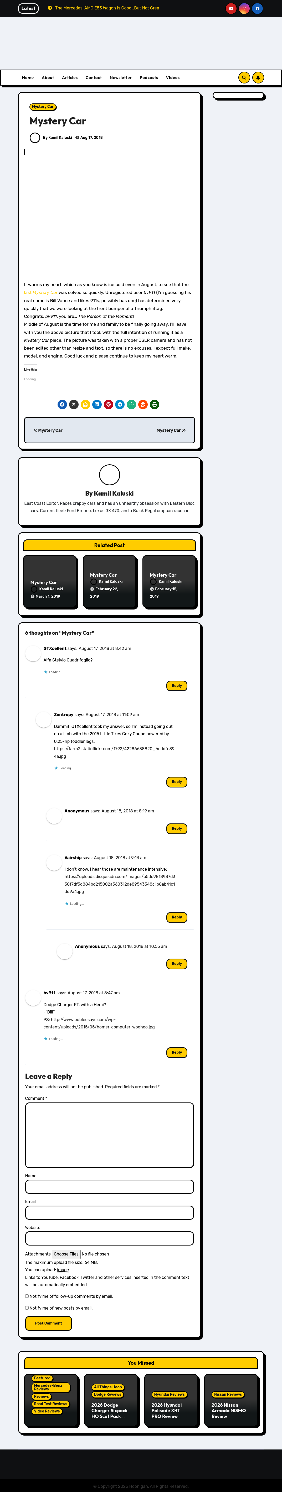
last (41, 292)
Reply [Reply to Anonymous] (177, 827)
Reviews (41, 1395)
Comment (36, 1097)
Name (31, 1174)
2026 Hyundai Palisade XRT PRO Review (167, 1409)
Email (30, 1200)
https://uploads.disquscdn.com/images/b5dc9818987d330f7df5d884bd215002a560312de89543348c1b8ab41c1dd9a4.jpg (120, 883)
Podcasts (149, 77)
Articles (70, 77)
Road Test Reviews (50, 1403)
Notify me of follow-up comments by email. (71, 1295)
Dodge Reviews (107, 1393)
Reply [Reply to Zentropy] (177, 781)
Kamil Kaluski (114, 493)
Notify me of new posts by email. (61, 1307)
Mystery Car (43, 106)
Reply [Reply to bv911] (177, 1051)
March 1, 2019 (48, 597)
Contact (94, 77)
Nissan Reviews (228, 1393)
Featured (42, 1377)
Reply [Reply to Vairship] (177, 916)
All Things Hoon (108, 1386)
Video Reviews (47, 1410)
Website (32, 1226)
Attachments (38, 1253)
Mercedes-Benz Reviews (48, 1386)
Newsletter (121, 77)
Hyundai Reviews (169, 1393)
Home (28, 77)
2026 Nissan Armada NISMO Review (229, 1409)
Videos (173, 77)
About (48, 77)
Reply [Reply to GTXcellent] (177, 684)
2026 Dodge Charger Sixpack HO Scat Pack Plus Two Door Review (109, 1415)
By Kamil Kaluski (51, 137)
